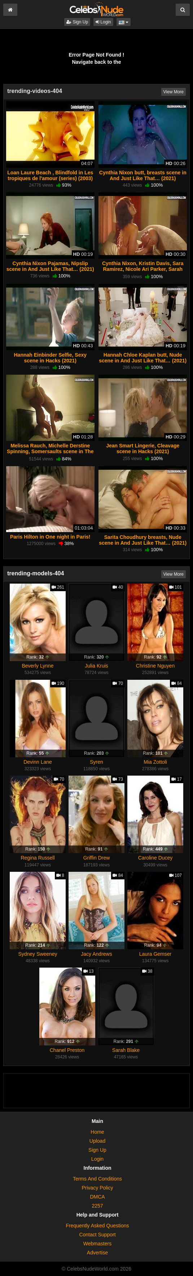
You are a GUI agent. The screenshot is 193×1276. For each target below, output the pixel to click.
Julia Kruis (96, 666)
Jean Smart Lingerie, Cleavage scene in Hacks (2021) (142, 448)
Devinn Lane (37, 762)
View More (173, 91)
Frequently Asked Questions (97, 1225)
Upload (97, 1141)
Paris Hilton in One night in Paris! (50, 537)
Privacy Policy (97, 1188)
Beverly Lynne (37, 666)
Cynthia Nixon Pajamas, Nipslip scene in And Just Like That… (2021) (50, 266)
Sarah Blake (126, 1050)
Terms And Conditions (97, 1179)
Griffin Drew (96, 858)
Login (103, 21)
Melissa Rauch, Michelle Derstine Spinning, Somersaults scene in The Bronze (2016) (50, 451)
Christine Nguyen (155, 666)
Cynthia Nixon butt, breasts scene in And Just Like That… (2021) (143, 175)
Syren (96, 762)
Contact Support (97, 1234)
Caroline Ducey (155, 858)
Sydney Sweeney (37, 954)
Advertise (97, 1252)
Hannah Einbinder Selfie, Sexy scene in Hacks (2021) (50, 357)
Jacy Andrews (96, 954)
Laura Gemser (155, 954)
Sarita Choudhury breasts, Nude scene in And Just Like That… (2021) (143, 540)
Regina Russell (37, 858)
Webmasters (97, 1243)
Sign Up (77, 21)
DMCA (97, 1197)
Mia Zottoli (155, 762)
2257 (97, 1206)
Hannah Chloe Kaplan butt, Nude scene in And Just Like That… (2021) (143, 357)
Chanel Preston (67, 1050)
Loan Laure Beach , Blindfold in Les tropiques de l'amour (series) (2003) (50, 175)
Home (97, 1132)
